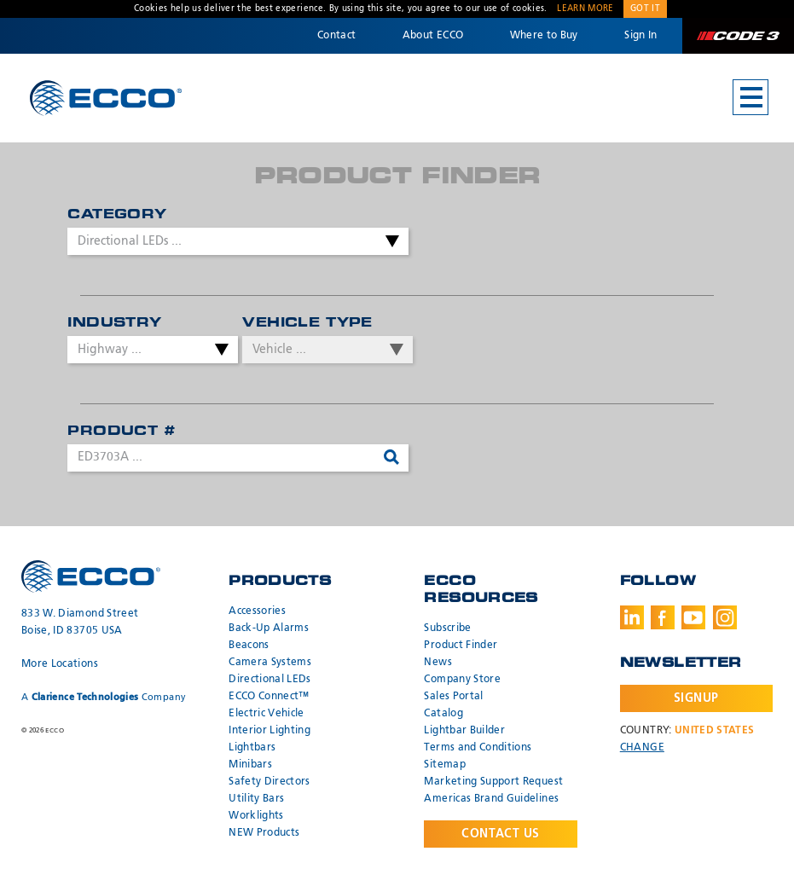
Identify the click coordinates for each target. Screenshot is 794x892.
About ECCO (433, 36)
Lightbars (252, 748)
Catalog (443, 714)
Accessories (257, 611)
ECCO (106, 98)
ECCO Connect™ (269, 697)
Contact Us (500, 834)
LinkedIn (632, 617)
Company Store (462, 680)
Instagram (725, 617)
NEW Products (264, 833)
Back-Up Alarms (269, 628)
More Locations (59, 664)
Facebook (663, 617)
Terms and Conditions (477, 748)
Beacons (249, 645)
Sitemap (444, 765)
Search (395, 458)
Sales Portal (453, 697)
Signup (696, 698)
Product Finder (460, 645)
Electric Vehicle (266, 714)
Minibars (250, 765)
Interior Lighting (269, 731)
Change (642, 748)
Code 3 (738, 36)
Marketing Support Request (493, 782)
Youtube (693, 617)
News (437, 662)
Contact (336, 36)
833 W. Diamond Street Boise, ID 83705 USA (79, 622)
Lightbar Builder (464, 731)
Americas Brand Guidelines (491, 799)
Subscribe (447, 628)
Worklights (256, 816)
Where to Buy (544, 36)
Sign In (640, 36)
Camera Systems (270, 662)
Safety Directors (269, 782)
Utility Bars (256, 799)
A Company (103, 697)
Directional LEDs (270, 680)
